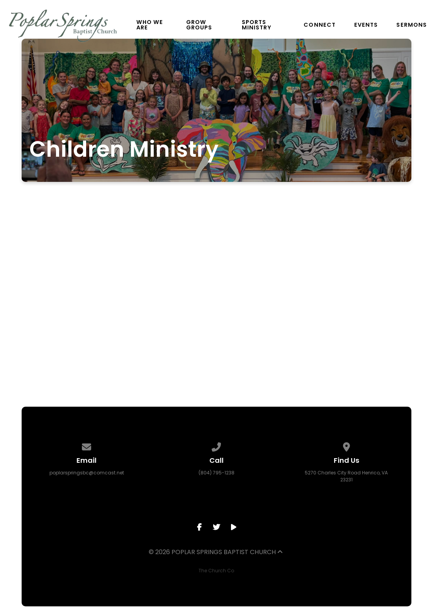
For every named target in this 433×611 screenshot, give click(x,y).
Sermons (411, 24)
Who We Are (149, 25)
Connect (320, 24)
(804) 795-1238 (216, 472)
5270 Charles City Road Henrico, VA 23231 (346, 476)
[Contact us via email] (86, 445)
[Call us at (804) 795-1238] (216, 445)
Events (366, 24)
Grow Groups (199, 25)
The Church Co (216, 570)
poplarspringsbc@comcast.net (86, 472)
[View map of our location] (346, 445)
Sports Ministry (257, 25)
